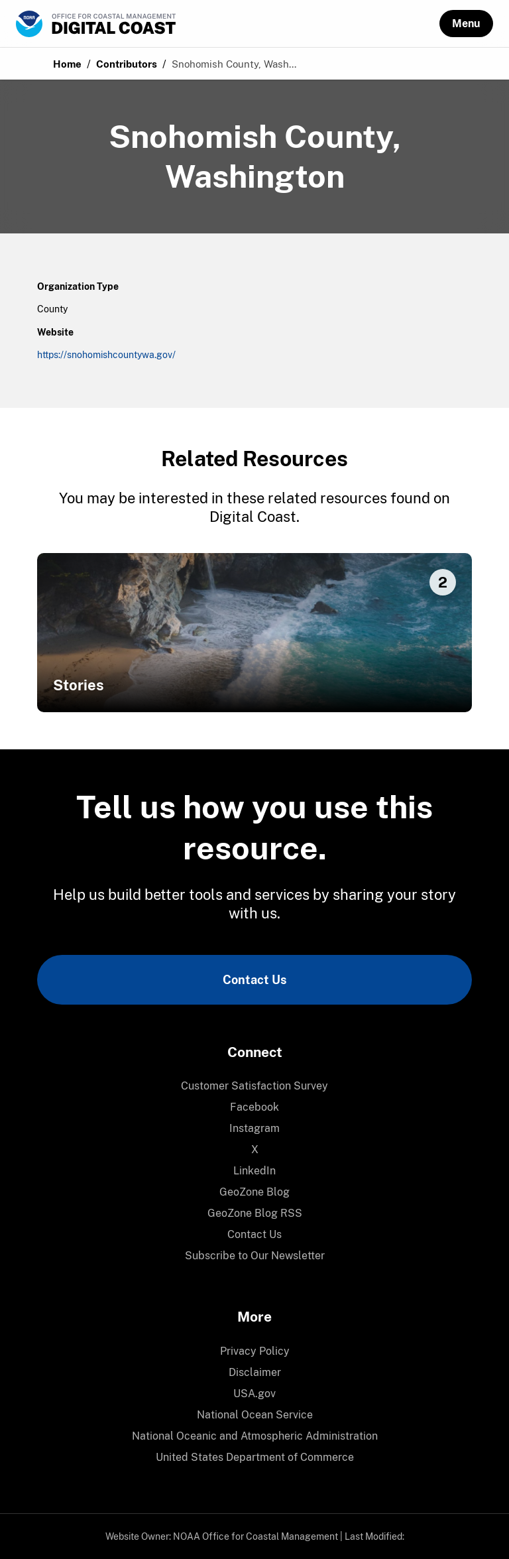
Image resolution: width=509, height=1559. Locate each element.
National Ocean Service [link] (255, 1414)
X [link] (254, 1149)
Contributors (126, 64)
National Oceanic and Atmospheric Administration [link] (255, 1436)
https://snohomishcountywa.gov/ (106, 354)
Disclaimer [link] (255, 1372)
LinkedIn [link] (254, 1170)
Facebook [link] (254, 1107)
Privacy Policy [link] (255, 1351)
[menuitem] (254, 1086)
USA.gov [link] (254, 1393)
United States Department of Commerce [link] (255, 1457)
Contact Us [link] (254, 980)
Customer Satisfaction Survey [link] (254, 1086)
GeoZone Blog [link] (254, 1192)
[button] (466, 23)
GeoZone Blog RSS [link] (254, 1213)
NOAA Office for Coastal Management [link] (255, 1536)
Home (67, 64)
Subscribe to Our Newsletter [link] (255, 1255)
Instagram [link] (254, 1128)
